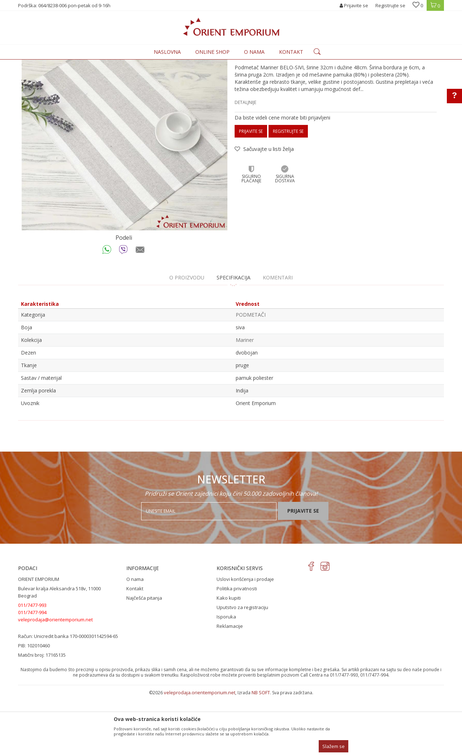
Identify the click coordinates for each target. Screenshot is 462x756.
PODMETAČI (156, 64)
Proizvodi (94, 64)
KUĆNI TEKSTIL (124, 64)
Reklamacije (230, 685)
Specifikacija (233, 337)
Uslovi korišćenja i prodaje (245, 638)
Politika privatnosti (237, 648)
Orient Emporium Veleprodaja (49, 64)
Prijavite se (251, 191)
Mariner (245, 399)
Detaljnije (245, 162)
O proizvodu (186, 337)
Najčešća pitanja (144, 657)
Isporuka (226, 676)
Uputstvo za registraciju (242, 667)
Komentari (278, 337)
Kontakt (134, 648)
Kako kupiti (229, 657)
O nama (135, 638)
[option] (124, 187)
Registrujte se (390, 5)
